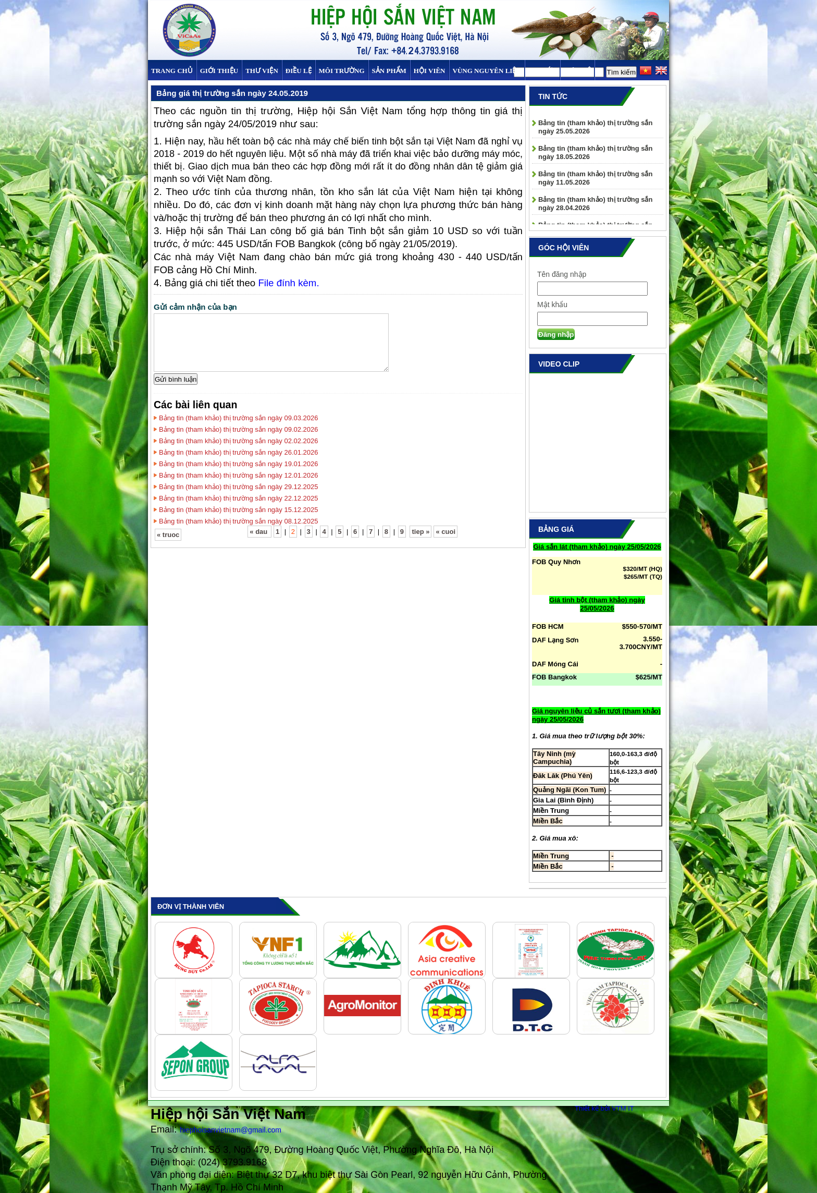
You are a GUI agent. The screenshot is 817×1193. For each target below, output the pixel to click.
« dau (259, 531)
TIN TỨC (542, 71)
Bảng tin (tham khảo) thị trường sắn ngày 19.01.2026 (238, 464)
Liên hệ (577, 71)
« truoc (168, 535)
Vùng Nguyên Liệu (487, 71)
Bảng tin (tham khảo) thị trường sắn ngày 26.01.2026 (238, 452)
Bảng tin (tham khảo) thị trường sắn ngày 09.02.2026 (238, 429)
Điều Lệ (299, 71)
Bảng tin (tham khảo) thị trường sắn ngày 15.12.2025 (238, 510)
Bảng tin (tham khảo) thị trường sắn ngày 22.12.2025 (238, 498)
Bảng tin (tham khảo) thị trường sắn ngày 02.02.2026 (238, 441)
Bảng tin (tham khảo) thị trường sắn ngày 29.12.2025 (238, 487)
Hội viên (429, 71)
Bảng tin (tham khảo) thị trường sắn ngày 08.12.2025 (238, 521)
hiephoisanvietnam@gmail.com (230, 1130)
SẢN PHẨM (389, 71)
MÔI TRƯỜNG (342, 71)
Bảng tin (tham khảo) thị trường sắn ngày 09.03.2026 (238, 418)
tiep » (420, 531)
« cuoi (445, 531)
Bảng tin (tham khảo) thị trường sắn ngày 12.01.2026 (238, 475)
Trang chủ (172, 71)
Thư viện (261, 71)
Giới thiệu (219, 71)
